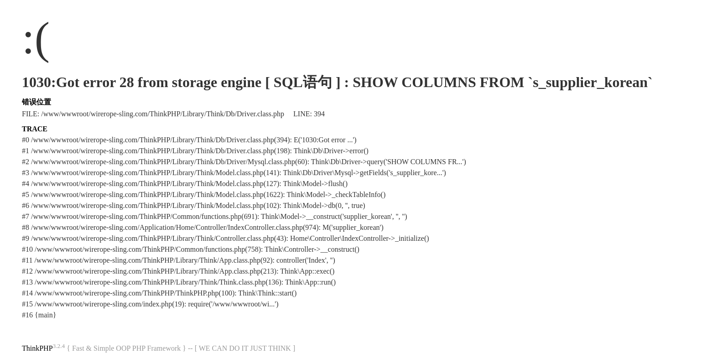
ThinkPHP (37, 348)
